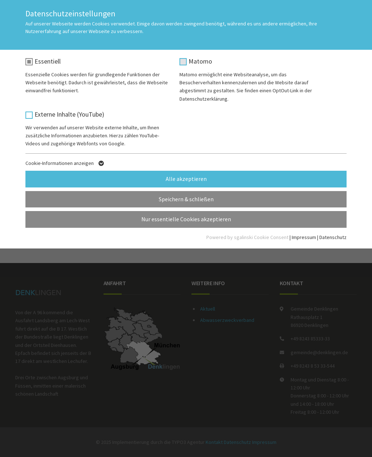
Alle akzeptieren (186, 178)
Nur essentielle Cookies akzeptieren (186, 219)
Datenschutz (333, 237)
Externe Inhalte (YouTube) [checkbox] (69, 114)
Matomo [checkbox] (200, 61)
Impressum (304, 237)
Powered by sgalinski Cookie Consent (248, 237)
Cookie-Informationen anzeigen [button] (65, 164)
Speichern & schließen (186, 199)
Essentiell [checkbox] (48, 61)
